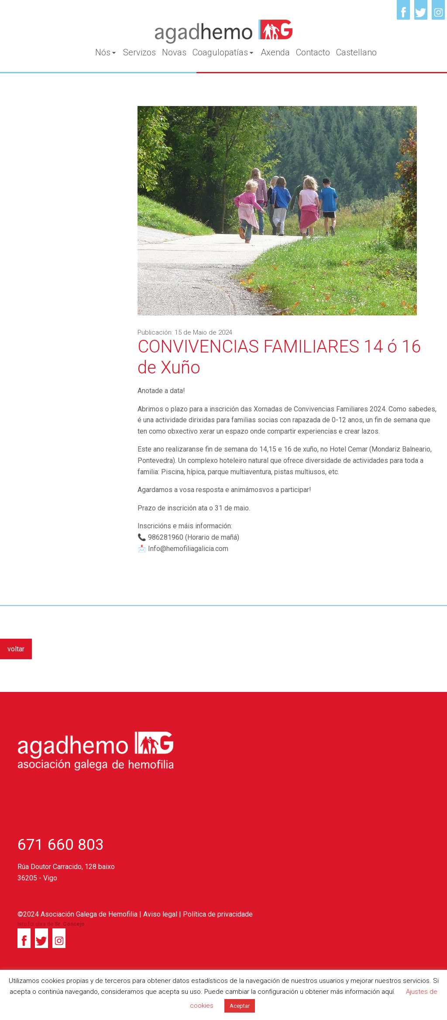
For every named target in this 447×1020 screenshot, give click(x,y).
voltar (15, 649)
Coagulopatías (223, 52)
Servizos (139, 52)
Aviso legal (160, 914)
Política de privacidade (218, 914)
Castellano (356, 52)
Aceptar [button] (240, 1006)
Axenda (275, 52)
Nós (106, 52)
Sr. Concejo (70, 924)
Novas (174, 52)
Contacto (313, 52)
